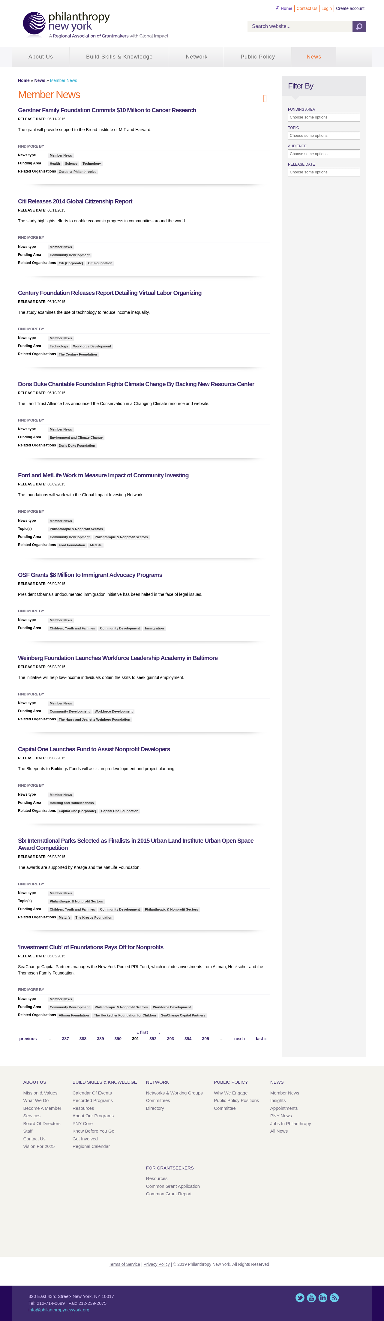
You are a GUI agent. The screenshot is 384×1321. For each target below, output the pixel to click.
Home (286, 8)
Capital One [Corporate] (77, 811)
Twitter (300, 1297)
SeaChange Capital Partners (183, 1015)
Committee (225, 1108)
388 (83, 1038)
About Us (40, 57)
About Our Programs (93, 1115)
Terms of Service (124, 1264)
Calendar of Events (92, 1092)
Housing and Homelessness (72, 803)
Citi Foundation (100, 263)
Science (71, 163)
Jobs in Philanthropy (290, 1123)
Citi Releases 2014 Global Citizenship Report (75, 201)
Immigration (154, 628)
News (314, 57)
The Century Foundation (78, 354)
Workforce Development (92, 346)
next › (239, 1038)
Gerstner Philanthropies (77, 171)
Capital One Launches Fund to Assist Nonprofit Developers (94, 749)
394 (187, 1038)
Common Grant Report (169, 1193)
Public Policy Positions (236, 1100)
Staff (28, 1130)
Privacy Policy (157, 1264)
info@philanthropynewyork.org (58, 1309)
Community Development (70, 255)
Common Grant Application (173, 1186)
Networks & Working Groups (174, 1092)
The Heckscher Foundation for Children (125, 1015)
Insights (278, 1100)
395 (205, 1038)
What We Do (36, 1100)
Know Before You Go (93, 1130)
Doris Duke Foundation (77, 445)
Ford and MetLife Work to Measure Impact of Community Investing (103, 475)
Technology (91, 163)
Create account (350, 8)
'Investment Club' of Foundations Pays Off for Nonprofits (91, 947)
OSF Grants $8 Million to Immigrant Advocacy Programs (90, 575)
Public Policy (258, 57)
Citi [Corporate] (71, 263)
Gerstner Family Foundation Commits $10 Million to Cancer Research (107, 110)
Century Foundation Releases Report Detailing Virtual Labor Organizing (110, 293)
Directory (155, 1108)
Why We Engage (231, 1092)
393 (170, 1038)
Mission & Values (40, 1092)
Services (32, 1115)
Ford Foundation (72, 545)
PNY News (281, 1115)
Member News (61, 155)
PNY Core (83, 1123)
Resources (83, 1108)
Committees (158, 1100)
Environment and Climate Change (76, 437)
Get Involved (85, 1138)
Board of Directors (42, 1123)
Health (55, 163)
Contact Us (307, 8)
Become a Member (42, 1108)
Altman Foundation (74, 1015)
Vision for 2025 (39, 1146)
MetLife (96, 545)
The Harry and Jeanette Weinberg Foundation (94, 719)
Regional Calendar (91, 1146)
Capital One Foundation (119, 811)
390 (118, 1038)
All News (279, 1130)
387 (65, 1038)
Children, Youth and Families (72, 628)
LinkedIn (322, 1297)
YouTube (311, 1297)
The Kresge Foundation (94, 917)
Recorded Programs (93, 1100)
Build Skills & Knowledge (119, 57)
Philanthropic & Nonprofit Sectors (76, 529)
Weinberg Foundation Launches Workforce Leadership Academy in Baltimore (118, 658)
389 (100, 1038)
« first (142, 1032)
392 (152, 1038)
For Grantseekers (170, 1167)
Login (327, 8)
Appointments (284, 1108)
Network (197, 57)
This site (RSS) (334, 1297)
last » (261, 1038)
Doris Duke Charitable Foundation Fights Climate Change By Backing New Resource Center (136, 384)
